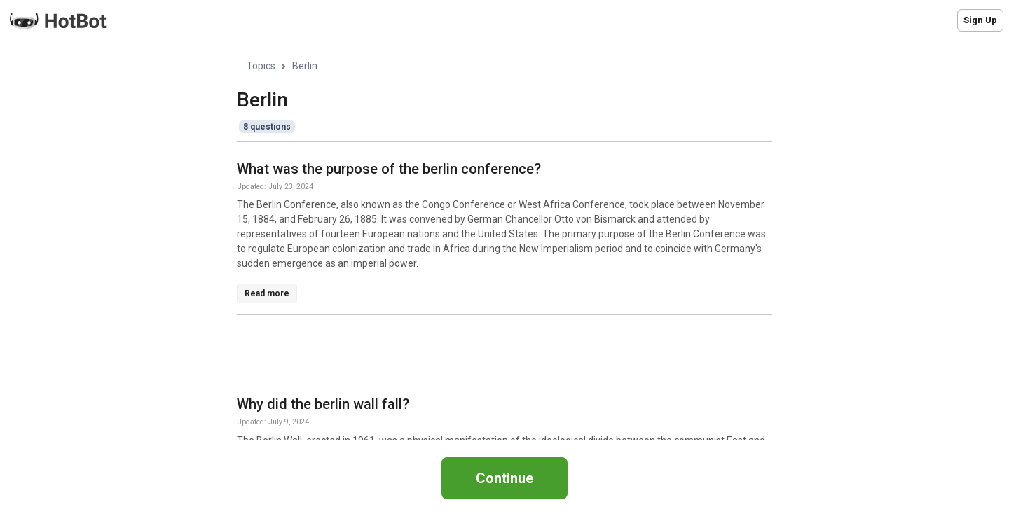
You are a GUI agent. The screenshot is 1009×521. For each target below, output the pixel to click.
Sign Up (980, 20)
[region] (504, 241)
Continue (504, 478)
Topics (261, 65)
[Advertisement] (492, 357)
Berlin (304, 65)
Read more (267, 293)
